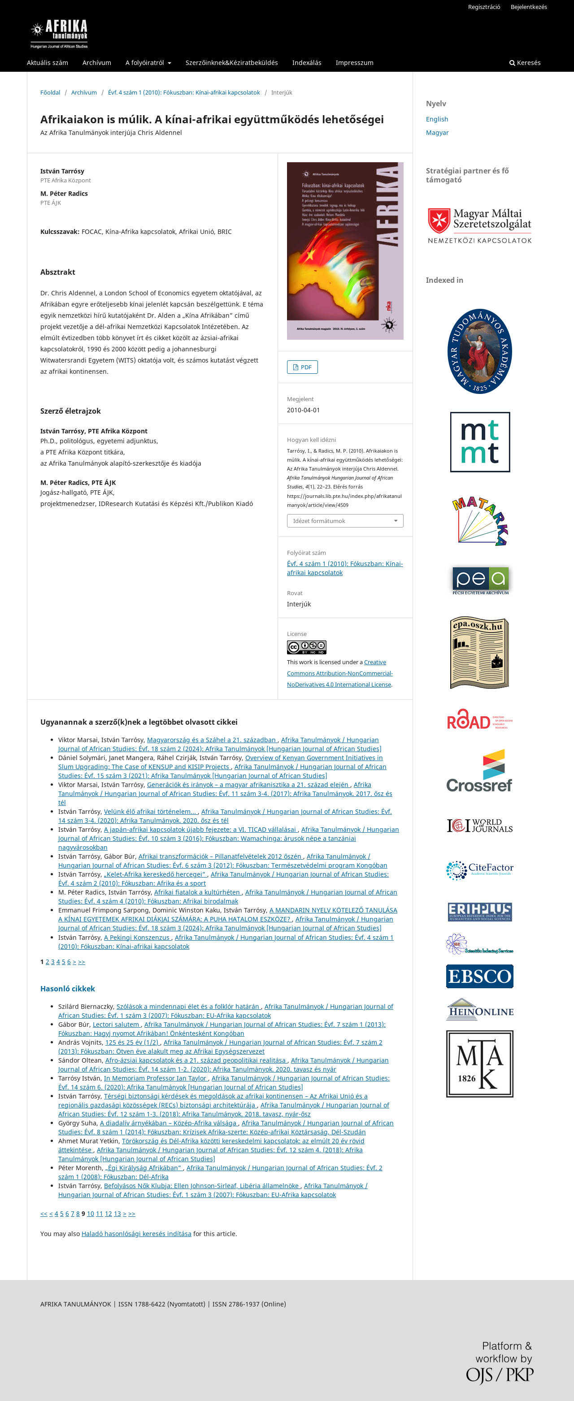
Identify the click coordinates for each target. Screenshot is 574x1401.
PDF (306, 367)
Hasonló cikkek (67, 989)
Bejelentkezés (529, 7)
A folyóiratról (146, 62)
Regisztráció (484, 7)
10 (90, 1213)
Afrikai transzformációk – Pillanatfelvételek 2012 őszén (221, 856)
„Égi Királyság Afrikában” (144, 1167)
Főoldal (50, 92)
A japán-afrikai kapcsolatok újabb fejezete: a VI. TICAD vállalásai (201, 829)
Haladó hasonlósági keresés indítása (136, 1233)
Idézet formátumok (319, 521)
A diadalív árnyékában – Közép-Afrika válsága (169, 1123)
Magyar (437, 132)
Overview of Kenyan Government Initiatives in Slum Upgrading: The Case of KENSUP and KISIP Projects (220, 762)
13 (117, 1213)
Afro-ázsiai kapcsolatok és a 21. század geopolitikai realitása (196, 1060)
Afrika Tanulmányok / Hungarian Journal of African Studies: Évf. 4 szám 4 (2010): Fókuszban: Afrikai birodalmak (227, 896)
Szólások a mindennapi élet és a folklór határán (189, 1006)
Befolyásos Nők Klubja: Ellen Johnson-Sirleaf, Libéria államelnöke (202, 1185)
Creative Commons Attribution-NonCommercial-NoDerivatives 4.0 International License (340, 673)
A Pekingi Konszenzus (137, 937)
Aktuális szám (47, 62)
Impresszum (355, 62)
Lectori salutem (117, 1024)
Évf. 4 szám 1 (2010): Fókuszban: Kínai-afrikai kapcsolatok (184, 92)
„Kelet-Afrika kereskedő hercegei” (155, 874)
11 (99, 1213)
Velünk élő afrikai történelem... (151, 811)
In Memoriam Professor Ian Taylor (156, 1078)
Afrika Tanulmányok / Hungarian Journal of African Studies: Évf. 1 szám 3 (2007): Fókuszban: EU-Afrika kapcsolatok (225, 1011)
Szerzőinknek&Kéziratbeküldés (232, 62)
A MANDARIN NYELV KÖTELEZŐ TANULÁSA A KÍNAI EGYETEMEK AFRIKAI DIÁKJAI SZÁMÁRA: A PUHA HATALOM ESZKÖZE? (227, 914)
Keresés (525, 62)
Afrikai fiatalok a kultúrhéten (198, 892)
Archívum (97, 62)
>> (81, 961)
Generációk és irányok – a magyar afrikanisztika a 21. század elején (248, 784)
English (437, 119)
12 (108, 1213)
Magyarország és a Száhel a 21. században (212, 739)
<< (44, 1213)
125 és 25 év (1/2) (132, 1042)
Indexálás (307, 62)
